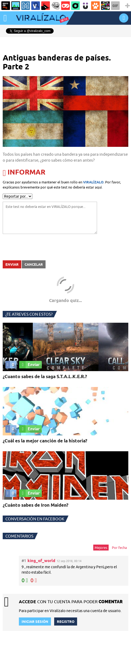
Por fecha (119, 547)
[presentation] (44, 247)
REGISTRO (65, 621)
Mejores (101, 547)
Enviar (12, 264)
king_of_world (41, 560)
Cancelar (34, 264)
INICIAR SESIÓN (124, 18)
